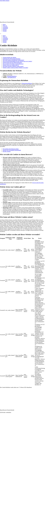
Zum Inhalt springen (4, 0)
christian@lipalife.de (11, 76)
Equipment (5, 28)
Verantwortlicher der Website (9, 57)
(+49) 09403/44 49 (11, 77)
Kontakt (5, 30)
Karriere (5, 29)
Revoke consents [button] (7, 151)
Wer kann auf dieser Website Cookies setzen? (13, 66)
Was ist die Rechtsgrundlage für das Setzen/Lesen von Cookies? (17, 61)
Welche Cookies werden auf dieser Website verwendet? (15, 67)
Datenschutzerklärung (27, 83)
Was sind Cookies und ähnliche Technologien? (13, 60)
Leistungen (5, 27)
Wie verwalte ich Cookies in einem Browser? (13, 63)
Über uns (5, 25)
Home (4, 24)
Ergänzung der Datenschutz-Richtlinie (11, 58)
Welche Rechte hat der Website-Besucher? (12, 62)
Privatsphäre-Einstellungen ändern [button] (11, 148)
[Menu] (0, 33)
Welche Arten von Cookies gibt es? (11, 65)
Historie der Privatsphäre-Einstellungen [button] (12, 150)
